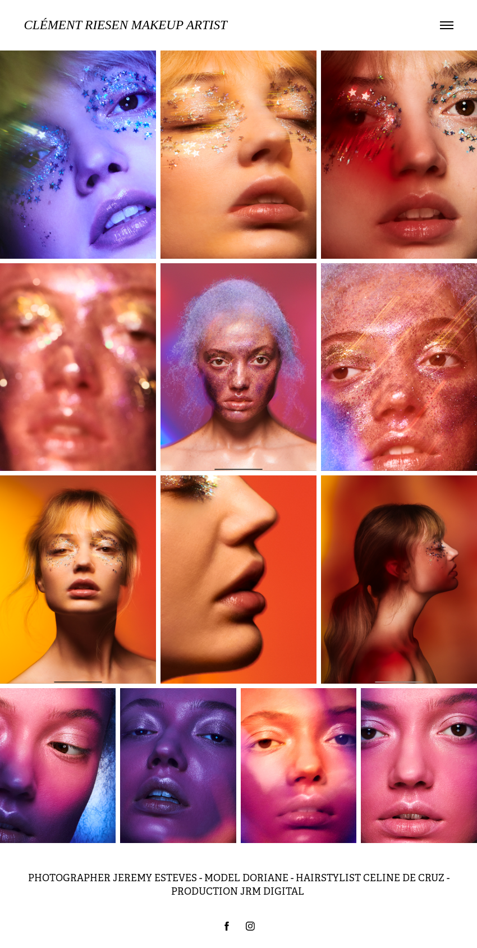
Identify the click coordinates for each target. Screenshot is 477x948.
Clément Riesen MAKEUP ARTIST (125, 25)
